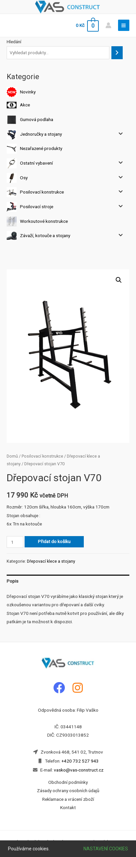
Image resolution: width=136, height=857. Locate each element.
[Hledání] (117, 52)
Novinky (28, 91)
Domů (12, 456)
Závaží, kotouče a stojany (45, 235)
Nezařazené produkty (41, 148)
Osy (24, 177)
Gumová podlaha (36, 119)
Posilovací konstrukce (42, 192)
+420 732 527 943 (80, 761)
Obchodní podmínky (68, 782)
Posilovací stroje (36, 206)
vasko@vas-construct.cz (78, 770)
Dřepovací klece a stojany (51, 561)
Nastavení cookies (105, 848)
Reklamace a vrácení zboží (68, 799)
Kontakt (68, 807)
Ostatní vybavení (36, 163)
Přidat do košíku (54, 541)
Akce (25, 104)
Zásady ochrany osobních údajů (68, 790)
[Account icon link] (108, 25)
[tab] (68, 581)
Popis (12, 581)
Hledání (14, 41)
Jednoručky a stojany (41, 133)
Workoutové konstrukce (44, 220)
